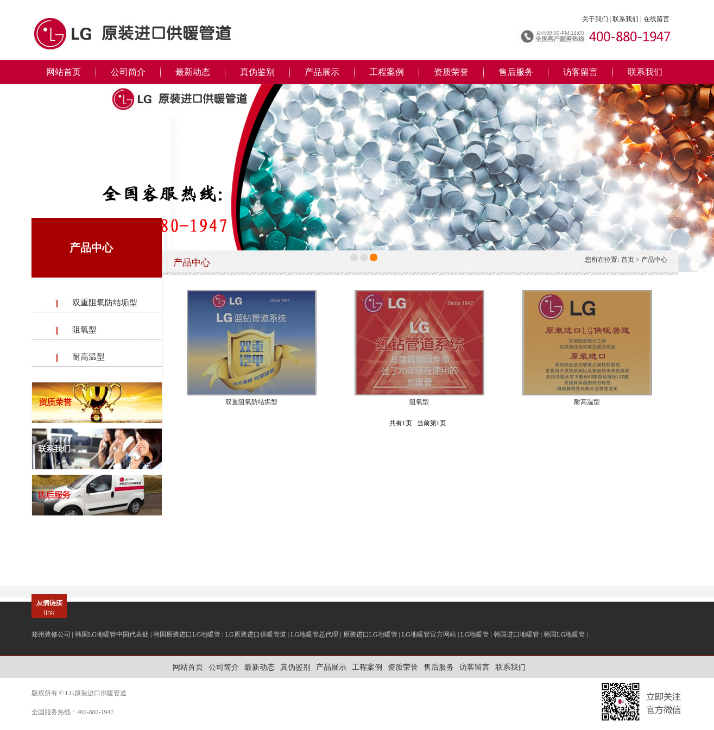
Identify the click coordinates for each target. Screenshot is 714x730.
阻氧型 (84, 329)
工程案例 (386, 72)
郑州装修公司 (51, 634)
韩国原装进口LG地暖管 (186, 634)
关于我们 (595, 19)
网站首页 (63, 72)
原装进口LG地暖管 (370, 634)
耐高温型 (88, 357)
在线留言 (656, 19)
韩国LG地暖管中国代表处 (112, 634)
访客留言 (580, 72)
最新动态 (192, 72)
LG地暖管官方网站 (429, 634)
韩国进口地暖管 (516, 634)
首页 (627, 259)
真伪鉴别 (257, 72)
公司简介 (128, 72)
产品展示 (322, 72)
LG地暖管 (474, 634)
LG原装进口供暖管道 (255, 634)
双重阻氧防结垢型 (104, 302)
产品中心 (654, 259)
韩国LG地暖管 (564, 634)
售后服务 (515, 72)
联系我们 (625, 19)
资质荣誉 (451, 72)
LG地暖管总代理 (314, 634)
